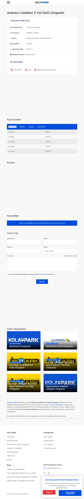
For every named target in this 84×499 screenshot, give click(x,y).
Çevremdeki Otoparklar (70, 493)
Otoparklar (10, 437)
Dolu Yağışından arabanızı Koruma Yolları (21, 473)
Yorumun (10, 256)
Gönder (42, 282)
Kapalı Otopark (49, 440)
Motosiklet (41, 127)
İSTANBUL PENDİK (12, 402)
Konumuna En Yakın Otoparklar (18, 444)
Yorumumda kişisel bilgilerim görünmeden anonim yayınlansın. (32, 274)
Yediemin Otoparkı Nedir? (16, 469)
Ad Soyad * (11, 239)
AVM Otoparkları (12, 452)
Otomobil (12, 127)
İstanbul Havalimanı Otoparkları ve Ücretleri (22, 477)
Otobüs (31, 127)
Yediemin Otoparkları (14, 448)
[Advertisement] (42, 98)
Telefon (10, 247)
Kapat (49, 492)
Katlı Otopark (48, 444)
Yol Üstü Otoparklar (56, 405)
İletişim (9, 459)
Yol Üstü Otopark (49, 448)
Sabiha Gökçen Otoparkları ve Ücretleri (20, 480)
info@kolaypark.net (53, 468)
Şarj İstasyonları (12, 440)
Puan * (46, 247)
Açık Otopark (48, 437)
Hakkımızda (11, 456)
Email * (46, 239)
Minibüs (22, 127)
